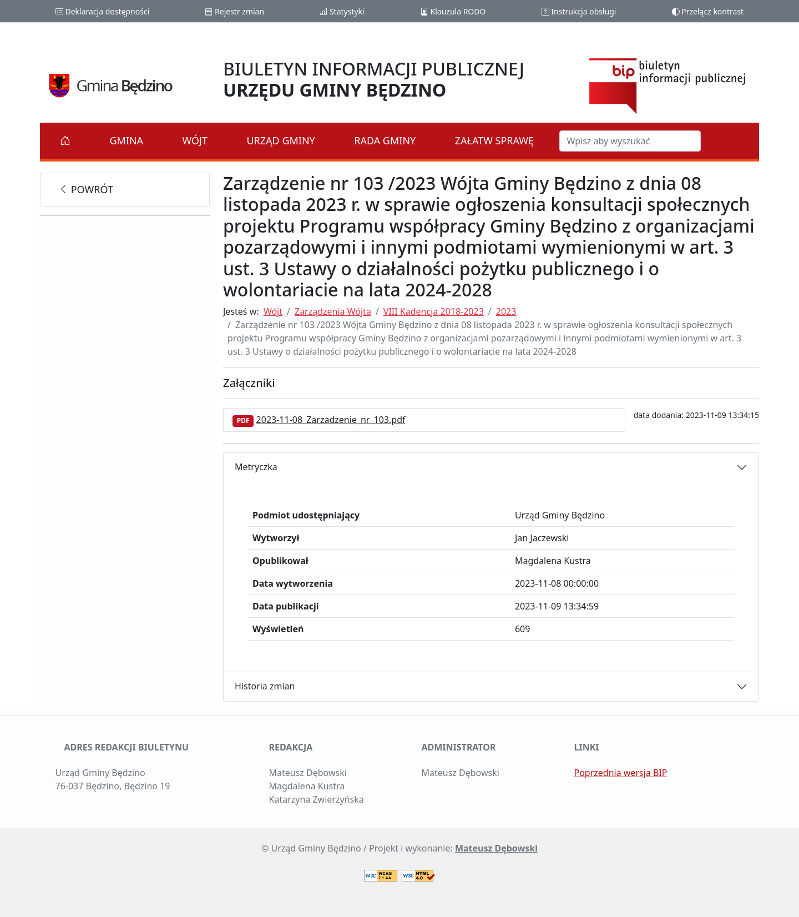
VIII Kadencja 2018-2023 (433, 311)
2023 (506, 311)
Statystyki (342, 11)
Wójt (195, 140)
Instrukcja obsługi (579, 11)
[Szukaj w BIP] (630, 141)
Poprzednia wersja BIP (620, 773)
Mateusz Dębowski (496, 848)
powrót (85, 189)
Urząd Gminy (280, 140)
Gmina (126, 140)
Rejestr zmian (234, 11)
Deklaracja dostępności (102, 11)
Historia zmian (265, 686)
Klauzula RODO (453, 11)
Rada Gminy (385, 140)
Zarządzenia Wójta (333, 311)
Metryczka (256, 467)
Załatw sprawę (494, 140)
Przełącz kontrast (708, 11)
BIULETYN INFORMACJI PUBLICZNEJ (373, 79)
